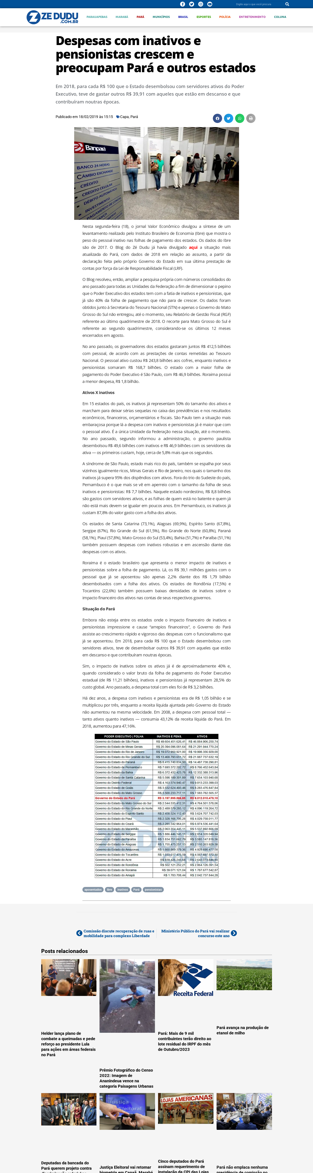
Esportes (204, 17)
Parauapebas (97, 17)
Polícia (225, 17)
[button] (217, 118)
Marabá (122, 17)
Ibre (109, 889)
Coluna (280, 17)
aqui (193, 247)
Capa (124, 117)
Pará (140, 17)
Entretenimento (252, 17)
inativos (122, 889)
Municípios (161, 17)
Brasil (183, 17)
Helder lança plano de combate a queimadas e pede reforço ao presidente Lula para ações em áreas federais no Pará (68, 1044)
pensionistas (153, 889)
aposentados (93, 889)
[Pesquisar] (287, 4)
